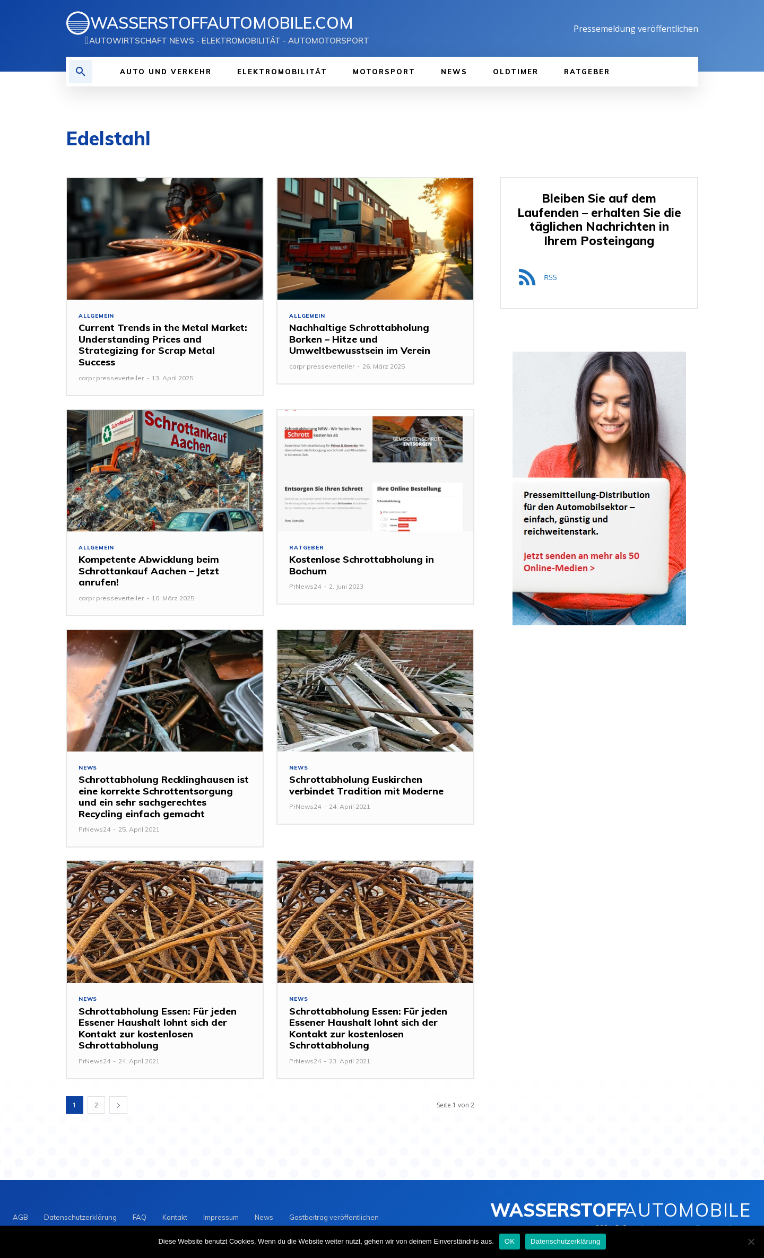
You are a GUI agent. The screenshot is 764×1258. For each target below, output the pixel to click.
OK (510, 1241)
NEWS (89, 770)
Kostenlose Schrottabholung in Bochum (361, 567)
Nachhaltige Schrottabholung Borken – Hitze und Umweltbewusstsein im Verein (359, 339)
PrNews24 (305, 588)
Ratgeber (307, 549)
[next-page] (118, 1108)
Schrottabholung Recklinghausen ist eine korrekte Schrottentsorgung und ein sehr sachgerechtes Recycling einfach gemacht (164, 799)
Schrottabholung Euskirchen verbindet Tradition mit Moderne (366, 788)
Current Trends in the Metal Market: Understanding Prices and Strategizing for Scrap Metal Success (163, 345)
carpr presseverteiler (111, 378)
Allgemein (97, 316)
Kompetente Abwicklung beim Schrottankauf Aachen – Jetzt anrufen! (149, 572)
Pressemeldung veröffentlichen (636, 28)
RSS (550, 279)
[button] (80, 71)
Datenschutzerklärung (565, 1241)
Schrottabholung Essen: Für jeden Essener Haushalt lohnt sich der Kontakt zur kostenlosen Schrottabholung (158, 1031)
